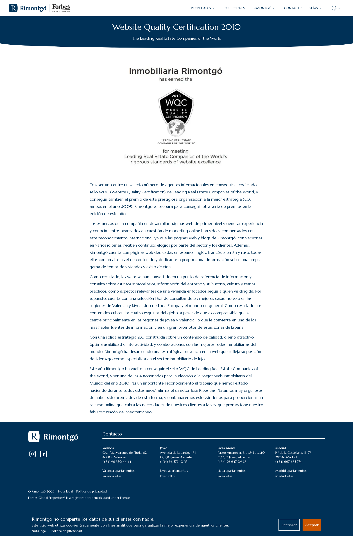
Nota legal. (39, 531)
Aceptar (312, 524)
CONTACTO (293, 8)
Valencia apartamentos (118, 471)
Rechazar (289, 524)
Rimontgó (264, 8)
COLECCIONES (234, 8)
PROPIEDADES (203, 8)
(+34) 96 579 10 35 (174, 462)
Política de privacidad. (67, 531)
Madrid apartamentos (291, 471)
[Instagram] (32, 453)
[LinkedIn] (43, 453)
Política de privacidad (91, 491)
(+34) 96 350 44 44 (116, 462)
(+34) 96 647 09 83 (232, 462)
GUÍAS (315, 8)
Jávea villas (167, 476)
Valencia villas (111, 476)
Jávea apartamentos (174, 471)
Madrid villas (284, 476)
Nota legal (65, 491)
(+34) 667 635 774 (288, 462)
